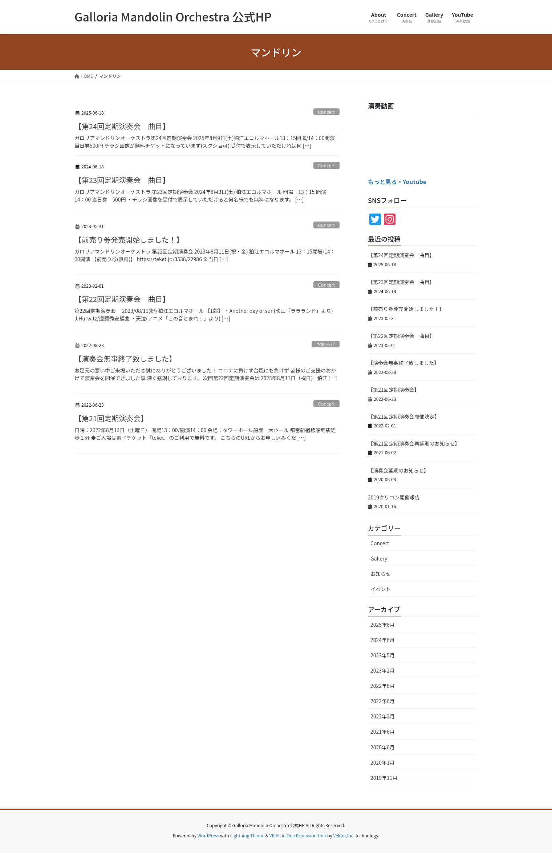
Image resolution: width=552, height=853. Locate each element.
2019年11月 (384, 777)
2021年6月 (382, 731)
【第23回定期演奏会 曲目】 (122, 180)
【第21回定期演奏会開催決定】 (404, 416)
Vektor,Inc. (343, 835)
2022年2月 (382, 716)
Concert (326, 111)
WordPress (208, 835)
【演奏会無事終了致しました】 (125, 358)
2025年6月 (382, 624)
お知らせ (325, 344)
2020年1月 (382, 762)
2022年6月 (382, 701)
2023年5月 (382, 655)
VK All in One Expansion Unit (297, 835)
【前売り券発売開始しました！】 (128, 239)
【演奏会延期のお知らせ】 (398, 470)
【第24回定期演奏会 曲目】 (122, 126)
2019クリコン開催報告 (394, 497)
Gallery (378, 558)
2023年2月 (382, 670)
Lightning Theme (247, 835)
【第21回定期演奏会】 (111, 418)
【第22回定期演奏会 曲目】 (122, 299)
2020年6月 (382, 747)
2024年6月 (382, 639)
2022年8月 (382, 685)
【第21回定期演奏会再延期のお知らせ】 (414, 443)
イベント (380, 589)
